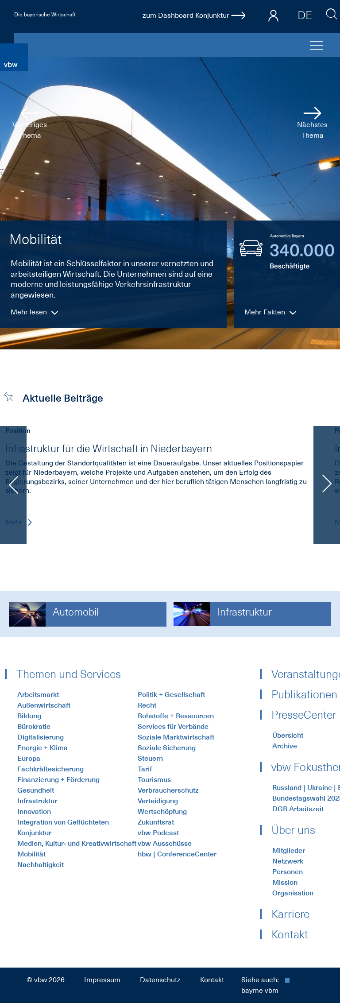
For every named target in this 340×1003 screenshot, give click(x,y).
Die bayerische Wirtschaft (45, 14)
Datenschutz (160, 980)
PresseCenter (303, 715)
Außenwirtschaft (43, 705)
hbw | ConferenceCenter (177, 854)
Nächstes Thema (312, 123)
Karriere (290, 914)
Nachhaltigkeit (40, 864)
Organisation (292, 893)
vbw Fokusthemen (303, 767)
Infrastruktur (37, 801)
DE (305, 15)
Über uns (293, 830)
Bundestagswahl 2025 (303, 798)
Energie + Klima (42, 748)
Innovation (34, 811)
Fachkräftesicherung (50, 769)
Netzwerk (287, 861)
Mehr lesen (34, 312)
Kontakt (289, 934)
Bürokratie (33, 726)
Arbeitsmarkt (38, 694)
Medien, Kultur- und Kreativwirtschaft (73, 843)
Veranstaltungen (303, 674)
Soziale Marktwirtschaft (176, 737)
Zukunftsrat (156, 822)
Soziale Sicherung (167, 748)
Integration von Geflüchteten (63, 822)
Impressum (102, 980)
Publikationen (303, 694)
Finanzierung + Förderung (58, 779)
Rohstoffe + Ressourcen (176, 716)
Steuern (150, 758)
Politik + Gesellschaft (171, 694)
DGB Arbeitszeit (298, 809)
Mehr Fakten (270, 312)
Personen (287, 871)
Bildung (29, 716)
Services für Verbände (173, 726)
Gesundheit (35, 790)
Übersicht (287, 735)
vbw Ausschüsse (165, 843)
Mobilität (31, 854)
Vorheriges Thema (29, 123)
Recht (147, 705)
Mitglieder (288, 850)
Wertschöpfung (162, 811)
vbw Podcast (158, 833)
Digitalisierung (40, 737)
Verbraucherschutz (168, 790)
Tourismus (154, 779)
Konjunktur (34, 833)
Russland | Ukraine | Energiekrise (303, 787)
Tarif (145, 769)
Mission (285, 882)
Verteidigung (158, 801)
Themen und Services (68, 674)
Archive (284, 746)
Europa (28, 758)
